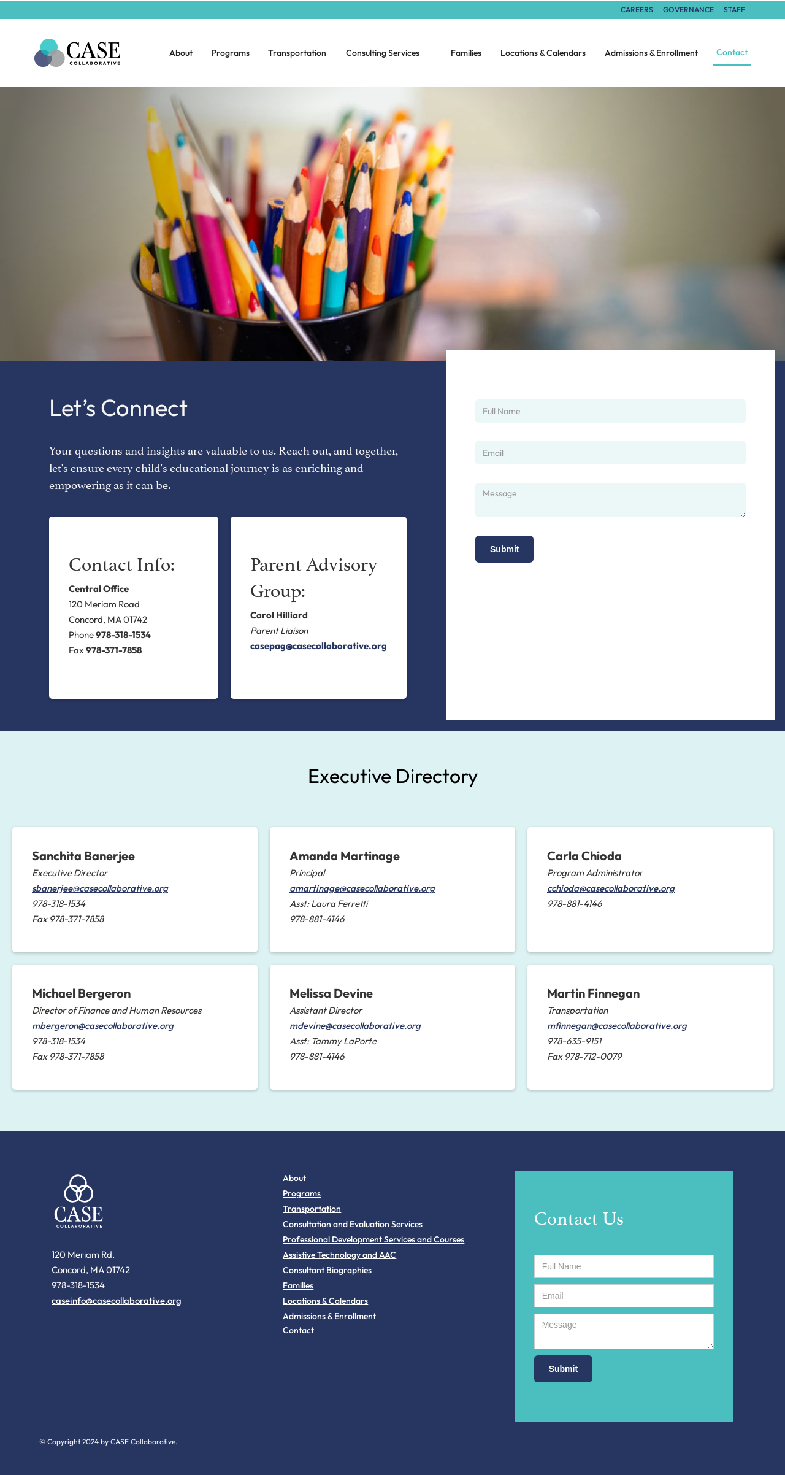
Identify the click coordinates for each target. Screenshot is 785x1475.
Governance (688, 9)
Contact (732, 52)
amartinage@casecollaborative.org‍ (362, 888)
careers (637, 9)
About (181, 52)
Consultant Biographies (327, 1270)
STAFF (734, 9)
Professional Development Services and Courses (373, 1239)
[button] (388, 52)
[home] (88, 53)
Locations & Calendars (543, 52)
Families (466, 52)
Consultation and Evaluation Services (353, 1224)
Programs (231, 52)
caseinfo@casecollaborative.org (117, 1300)
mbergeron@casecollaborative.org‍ (103, 1025)
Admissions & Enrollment (651, 52)
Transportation (297, 52)
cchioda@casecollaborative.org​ (611, 888)
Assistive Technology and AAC (339, 1254)
